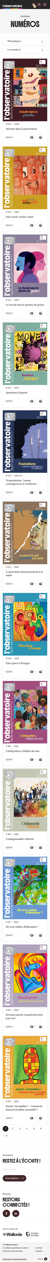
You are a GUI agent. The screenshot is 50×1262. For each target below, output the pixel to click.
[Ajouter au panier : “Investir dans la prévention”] (40, 137)
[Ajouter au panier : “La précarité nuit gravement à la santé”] (40, 583)
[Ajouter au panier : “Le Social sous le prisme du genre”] (40, 313)
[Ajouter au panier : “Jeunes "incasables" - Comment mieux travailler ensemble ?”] (40, 1118)
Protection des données (13, 1251)
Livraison (38, 1251)
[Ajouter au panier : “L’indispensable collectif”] (40, 847)
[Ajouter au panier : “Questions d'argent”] (40, 401)
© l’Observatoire (10, 1245)
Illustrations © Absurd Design (15, 1259)
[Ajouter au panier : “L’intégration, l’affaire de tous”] (40, 759)
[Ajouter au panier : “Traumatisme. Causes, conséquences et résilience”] (40, 492)
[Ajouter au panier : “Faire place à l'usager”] (40, 671)
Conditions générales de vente (15, 1248)
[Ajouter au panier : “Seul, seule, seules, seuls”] (40, 225)
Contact (38, 1248)
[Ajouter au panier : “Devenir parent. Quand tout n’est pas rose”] (40, 1026)
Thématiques (14, 41)
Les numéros (14, 49)
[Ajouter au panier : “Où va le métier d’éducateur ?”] (40, 935)
